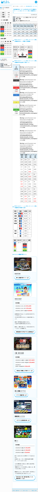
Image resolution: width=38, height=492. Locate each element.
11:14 (15, 31)
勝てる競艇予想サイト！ (22, 277)
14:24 (19, 35)
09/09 (14, 25)
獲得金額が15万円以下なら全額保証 (25, 332)
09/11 (21, 25)
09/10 (18, 25)
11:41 (19, 31)
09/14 (32, 25)
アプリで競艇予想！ (21, 395)
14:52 (23, 35)
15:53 (31, 35)
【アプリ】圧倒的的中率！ (22, 420)
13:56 (15, 35)
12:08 (23, 31)
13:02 (31, 31)
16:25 (35, 35)
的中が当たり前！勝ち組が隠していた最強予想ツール (24, 477)
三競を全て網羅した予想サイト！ (24, 370)
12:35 (27, 31)
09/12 (25, 25)
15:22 (27, 35)
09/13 (28, 25)
